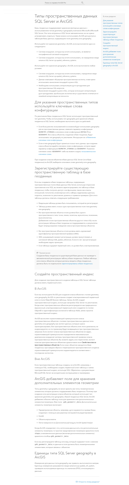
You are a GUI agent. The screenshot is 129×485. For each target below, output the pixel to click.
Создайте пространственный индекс (110, 45)
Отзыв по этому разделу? (89, 481)
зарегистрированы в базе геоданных (77, 264)
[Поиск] (82, 3)
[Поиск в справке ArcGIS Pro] (62, 3)
